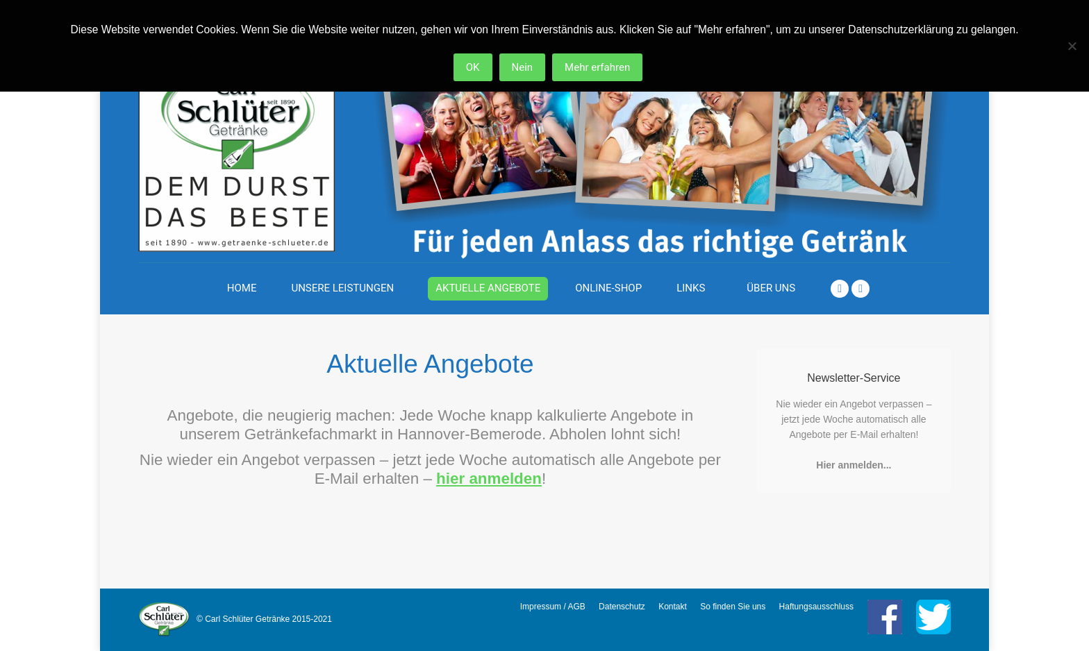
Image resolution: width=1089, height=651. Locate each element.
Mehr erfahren (597, 67)
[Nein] (1072, 46)
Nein (522, 67)
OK (473, 67)
